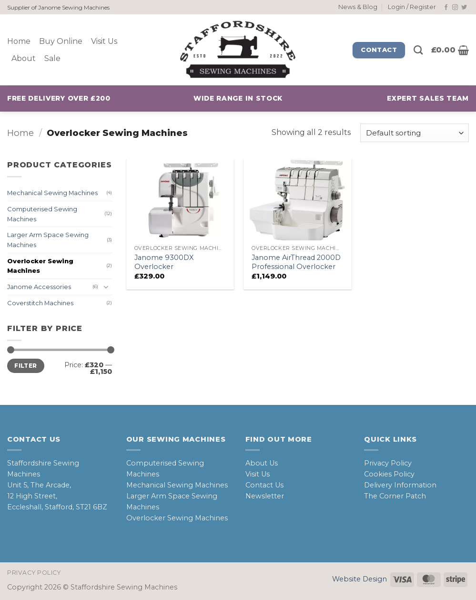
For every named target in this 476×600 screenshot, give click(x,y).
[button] (412, 7)
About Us (261, 463)
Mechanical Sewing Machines (52, 193)
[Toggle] (106, 287)
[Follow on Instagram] (455, 7)
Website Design (359, 579)
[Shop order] (414, 133)
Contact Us (264, 485)
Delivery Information (400, 485)
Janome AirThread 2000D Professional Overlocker (296, 262)
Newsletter (264, 496)
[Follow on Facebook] (446, 7)
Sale (52, 58)
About (23, 58)
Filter (25, 365)
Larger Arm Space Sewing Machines (48, 240)
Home (18, 41)
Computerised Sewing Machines (42, 214)
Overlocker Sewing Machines (40, 266)
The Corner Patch (395, 496)
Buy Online (60, 41)
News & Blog (357, 6)
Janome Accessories (39, 287)
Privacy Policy (388, 463)
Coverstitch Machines (40, 303)
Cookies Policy (389, 474)
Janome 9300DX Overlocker (163, 262)
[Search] (418, 50)
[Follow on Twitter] (464, 7)
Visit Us (104, 41)
